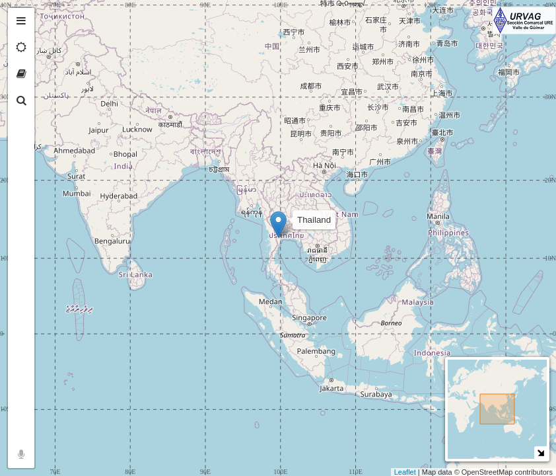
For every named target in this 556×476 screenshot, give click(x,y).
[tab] (21, 21)
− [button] (51, 38)
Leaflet (405, 472)
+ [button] (51, 18)
